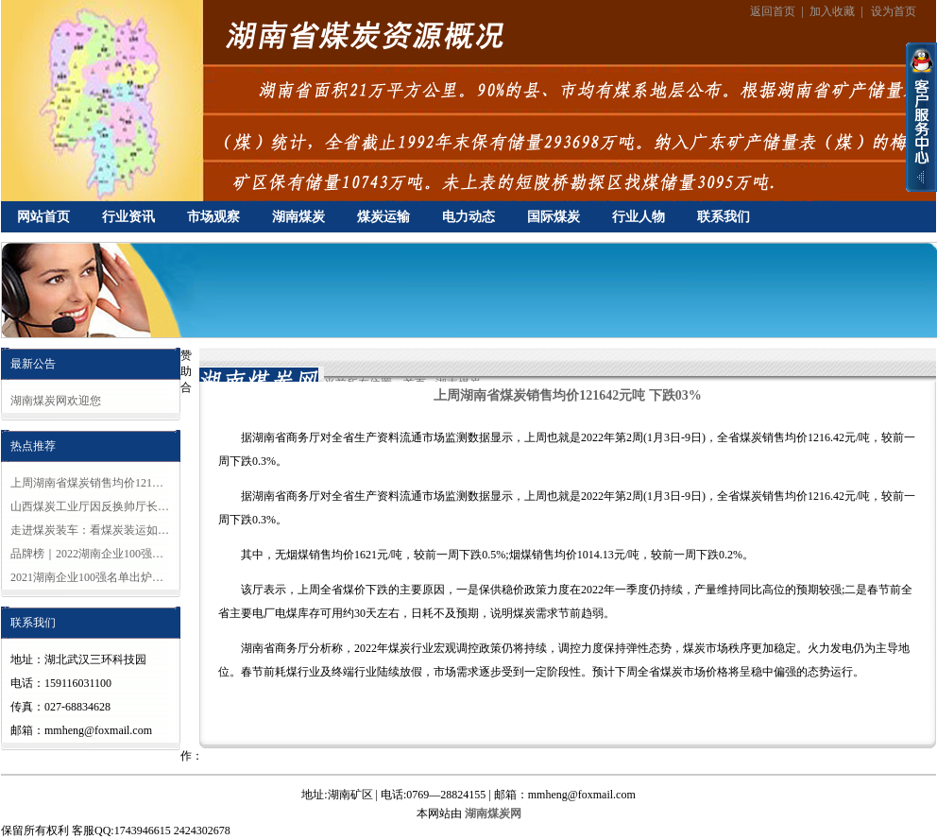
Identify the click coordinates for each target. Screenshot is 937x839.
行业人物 (638, 217)
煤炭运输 (383, 217)
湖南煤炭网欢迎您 (55, 400)
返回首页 (772, 11)
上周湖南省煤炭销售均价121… (86, 482)
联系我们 (723, 217)
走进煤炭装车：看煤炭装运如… (89, 530)
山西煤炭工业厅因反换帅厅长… (89, 506)
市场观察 (213, 217)
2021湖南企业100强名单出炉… (86, 577)
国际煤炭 (553, 217)
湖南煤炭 (298, 217)
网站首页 (43, 217)
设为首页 (893, 11)
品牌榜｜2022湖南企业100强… (86, 553)
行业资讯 (128, 217)
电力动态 (468, 217)
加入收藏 (832, 11)
